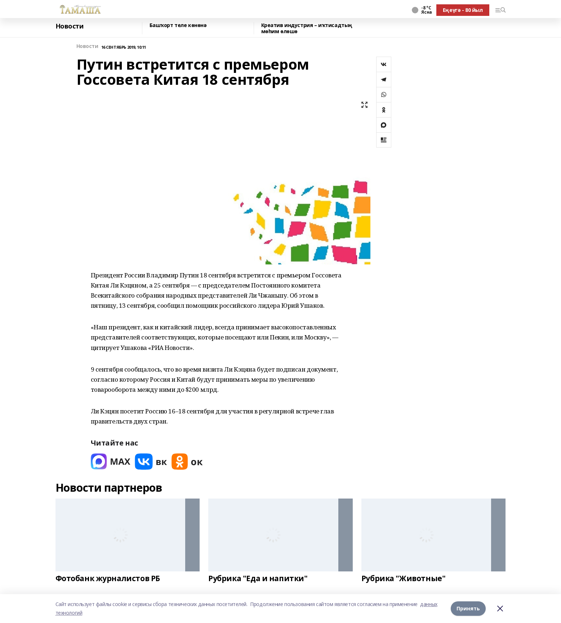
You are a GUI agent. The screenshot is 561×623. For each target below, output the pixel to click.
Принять (468, 608)
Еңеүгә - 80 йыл (463, 9)
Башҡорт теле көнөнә (178, 25)
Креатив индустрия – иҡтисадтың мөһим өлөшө (306, 28)
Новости (69, 26)
